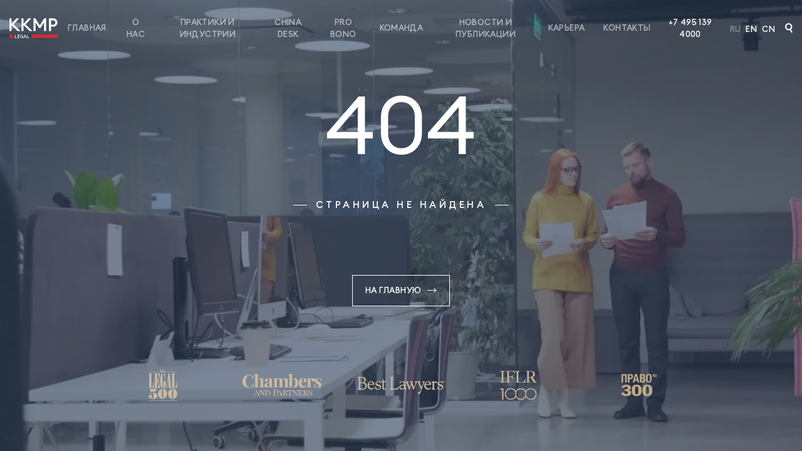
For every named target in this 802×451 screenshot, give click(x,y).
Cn (768, 29)
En (751, 29)
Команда (402, 28)
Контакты (626, 28)
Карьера (566, 28)
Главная (87, 28)
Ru (735, 29)
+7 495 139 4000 (690, 28)
